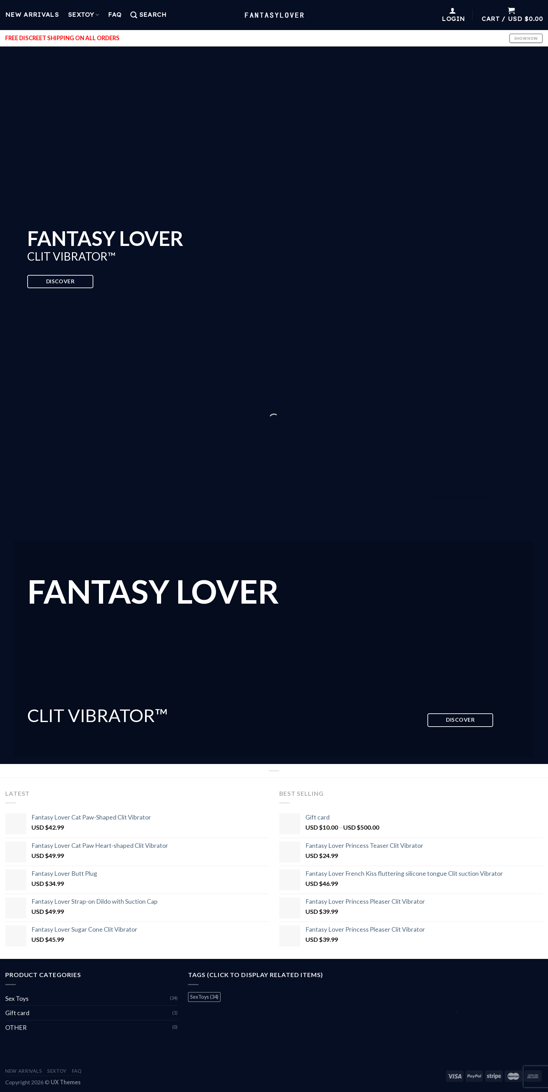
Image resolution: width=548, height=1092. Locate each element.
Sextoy (83, 14)
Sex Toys (17, 998)
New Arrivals (32, 14)
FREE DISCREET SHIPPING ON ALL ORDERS (62, 38)
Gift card (17, 1013)
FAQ (114, 14)
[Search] (148, 15)
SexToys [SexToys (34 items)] (204, 997)
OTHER (16, 1027)
